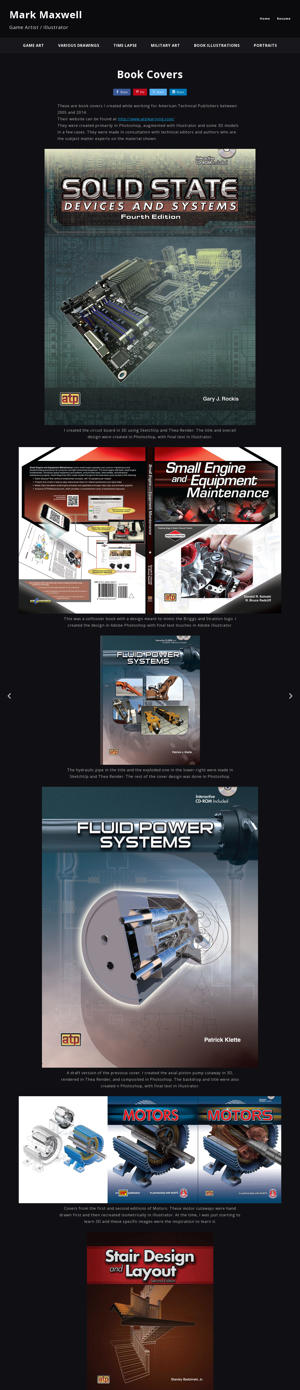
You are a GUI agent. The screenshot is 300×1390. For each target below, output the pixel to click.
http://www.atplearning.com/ (146, 118)
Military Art (165, 45)
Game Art (33, 45)
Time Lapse (125, 45)
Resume (284, 18)
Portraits (265, 45)
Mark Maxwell (45, 14)
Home (265, 18)
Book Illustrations (217, 45)
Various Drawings (78, 45)
